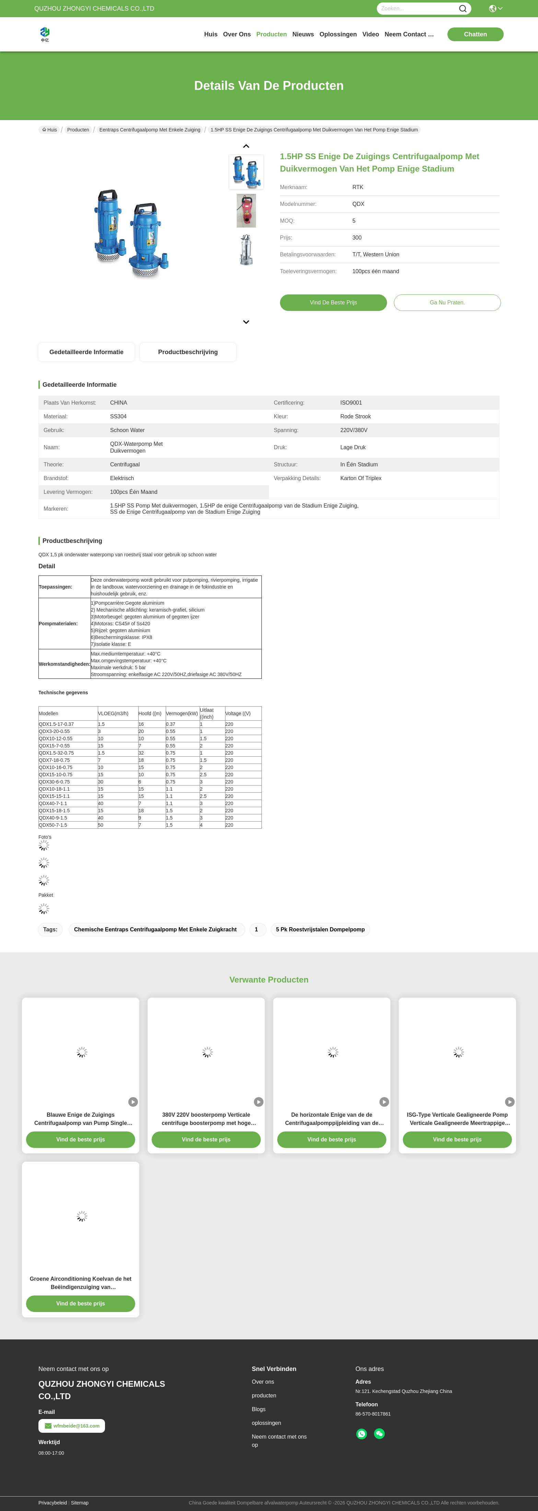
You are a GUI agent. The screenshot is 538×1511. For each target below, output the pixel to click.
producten (271, 34)
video (370, 34)
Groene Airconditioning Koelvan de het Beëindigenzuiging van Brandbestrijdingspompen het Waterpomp (80, 1283)
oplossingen (338, 34)
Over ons (263, 1382)
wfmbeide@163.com (72, 1426)
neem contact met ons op (410, 34)
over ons (237, 34)
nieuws (303, 34)
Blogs (259, 1409)
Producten (78, 129)
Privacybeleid (52, 1503)
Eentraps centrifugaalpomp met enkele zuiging (150, 129)
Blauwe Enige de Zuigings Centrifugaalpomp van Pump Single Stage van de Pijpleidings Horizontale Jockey (81, 1119)
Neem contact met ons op (279, 1441)
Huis (211, 34)
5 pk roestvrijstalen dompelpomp (320, 929)
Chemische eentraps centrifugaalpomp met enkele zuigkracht (155, 929)
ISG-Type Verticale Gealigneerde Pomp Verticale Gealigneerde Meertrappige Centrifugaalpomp (457, 1119)
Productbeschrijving (188, 352)
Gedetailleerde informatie (86, 352)
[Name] (463, 8)
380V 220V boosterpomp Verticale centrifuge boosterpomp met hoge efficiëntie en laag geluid (206, 1119)
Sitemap (80, 1503)
